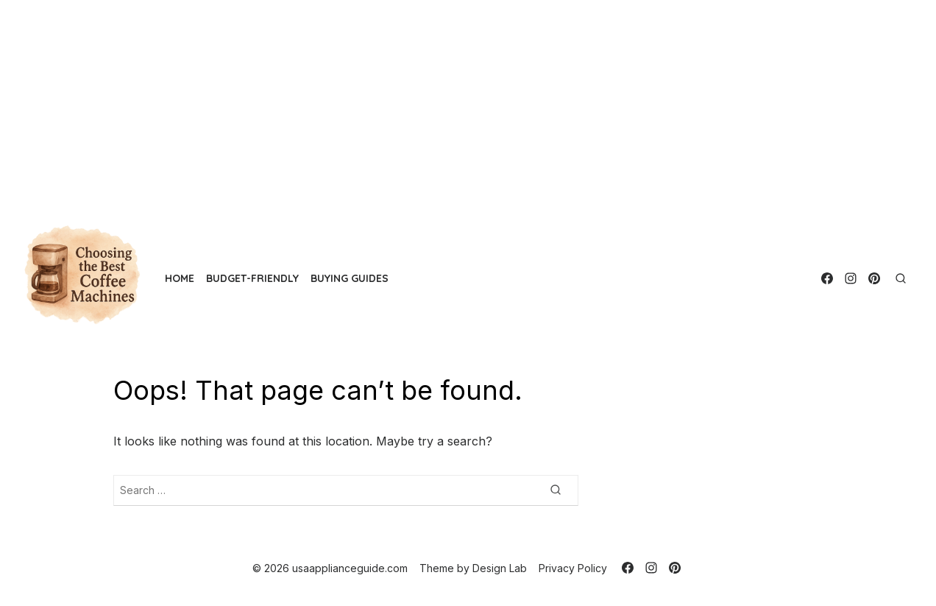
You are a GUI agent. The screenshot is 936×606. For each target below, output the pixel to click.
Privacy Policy (573, 568)
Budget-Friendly (252, 278)
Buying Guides (350, 278)
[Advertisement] (441, 103)
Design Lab (499, 568)
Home (179, 278)
